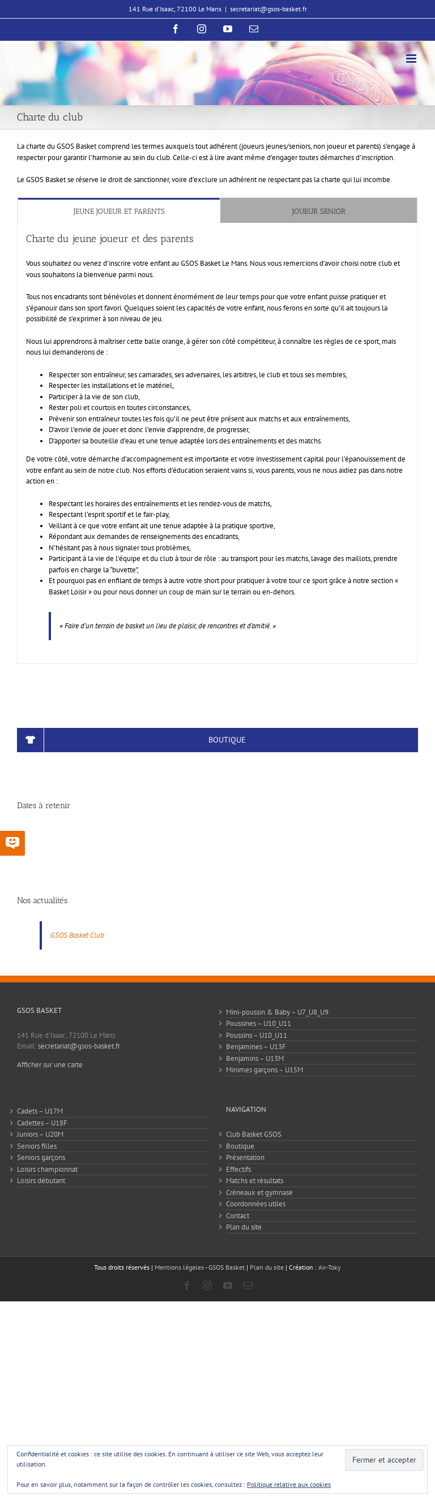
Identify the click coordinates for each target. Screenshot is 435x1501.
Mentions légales (179, 1267)
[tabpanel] (217, 443)
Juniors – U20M (40, 1134)
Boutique (240, 1146)
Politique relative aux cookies (289, 1484)
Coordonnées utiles (255, 1204)
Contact (237, 1215)
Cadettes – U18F (42, 1123)
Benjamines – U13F (256, 1046)
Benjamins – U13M (255, 1058)
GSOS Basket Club (77, 935)
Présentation (245, 1157)
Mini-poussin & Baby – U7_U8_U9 (277, 1012)
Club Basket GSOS (254, 1134)
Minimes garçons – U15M (264, 1070)
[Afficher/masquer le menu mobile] (412, 58)
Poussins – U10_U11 (256, 1035)
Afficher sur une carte (50, 1064)
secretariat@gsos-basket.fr (268, 9)
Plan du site (244, 1227)
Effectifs (238, 1169)
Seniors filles (37, 1146)
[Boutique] (217, 740)
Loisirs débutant (41, 1180)
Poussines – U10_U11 (258, 1023)
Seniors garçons (41, 1157)
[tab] (119, 210)
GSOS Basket (226, 1267)
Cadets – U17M (40, 1111)
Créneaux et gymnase (259, 1192)
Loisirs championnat (47, 1169)
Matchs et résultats (254, 1180)
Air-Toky (329, 1267)
